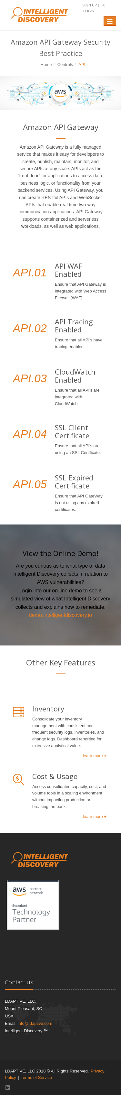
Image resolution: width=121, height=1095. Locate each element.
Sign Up (89, 5)
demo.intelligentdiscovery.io (60, 615)
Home (46, 64)
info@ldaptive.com (35, 1023)
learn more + (94, 755)
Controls (65, 64)
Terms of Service (36, 1077)
